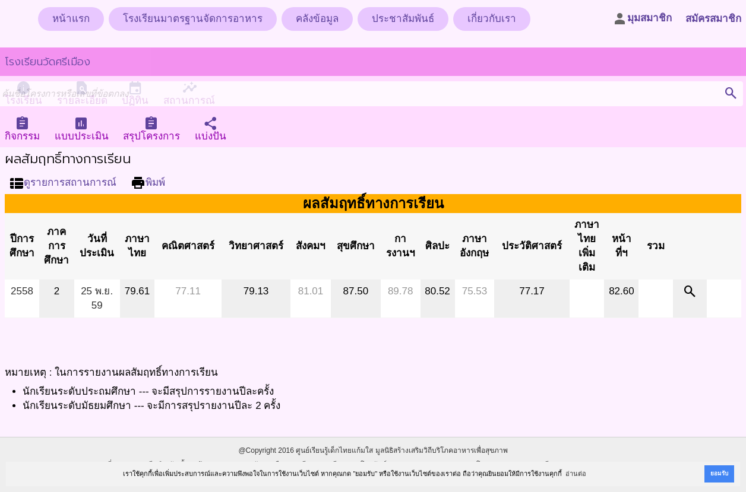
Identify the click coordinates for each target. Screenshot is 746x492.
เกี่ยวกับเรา (491, 18)
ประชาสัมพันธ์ (403, 18)
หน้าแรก (71, 18)
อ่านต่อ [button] (575, 473)
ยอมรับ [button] (719, 473)
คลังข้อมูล (317, 18)
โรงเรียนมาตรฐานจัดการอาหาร (193, 18)
